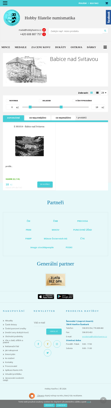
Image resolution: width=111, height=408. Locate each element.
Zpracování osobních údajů (13, 379)
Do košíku (45, 184)
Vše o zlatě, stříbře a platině (13, 341)
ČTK (82, 238)
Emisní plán (10, 354)
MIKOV (55, 229)
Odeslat (54, 331)
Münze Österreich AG (55, 238)
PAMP (28, 238)
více (88, 401)
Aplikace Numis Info (14, 370)
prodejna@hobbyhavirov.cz (94, 336)
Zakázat (61, 405)
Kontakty (9, 362)
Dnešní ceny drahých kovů (17, 332)
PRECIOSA (82, 220)
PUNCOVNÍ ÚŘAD (82, 229)
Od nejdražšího (63, 118)
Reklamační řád (12, 346)
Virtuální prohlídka (13, 374)
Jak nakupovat (11, 350)
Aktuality (9, 321)
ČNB (55, 220)
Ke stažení (9, 358)
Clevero (36, 396)
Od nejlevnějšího (37, 118)
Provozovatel (11, 366)
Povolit (49, 405)
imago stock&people (42, 247)
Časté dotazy (11, 324)
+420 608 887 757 (30, 34)
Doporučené (13, 118)
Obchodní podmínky (14, 336)
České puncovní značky (15, 328)
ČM (28, 220)
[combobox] (104, 92)
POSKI (69, 247)
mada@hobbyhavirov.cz (30, 30)
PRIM (28, 229)
